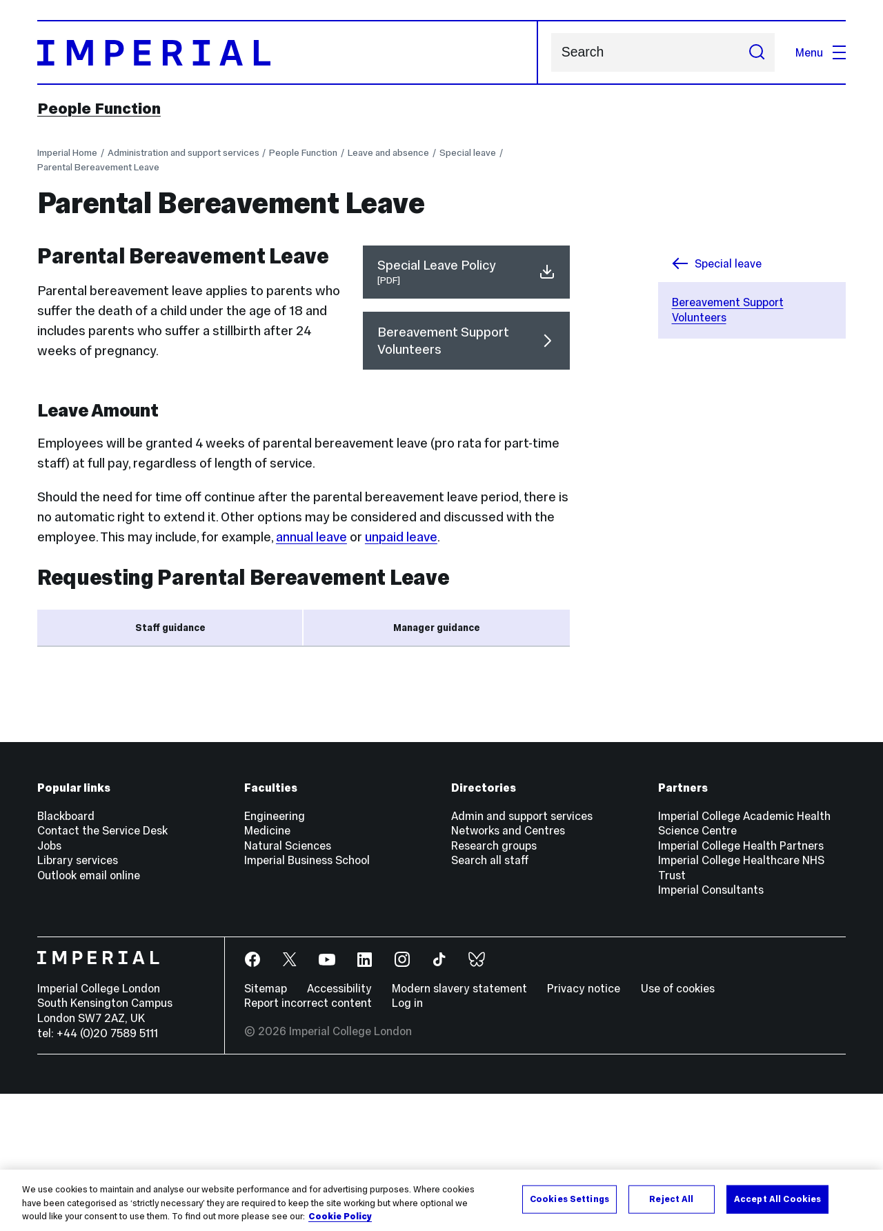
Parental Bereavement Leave (98, 167)
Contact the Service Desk (102, 968)
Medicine (267, 968)
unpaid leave (401, 537)
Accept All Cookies (777, 1198)
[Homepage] (287, 52)
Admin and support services (522, 953)
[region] (441, 1200)
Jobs (49, 983)
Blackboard (66, 953)
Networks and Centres (508, 968)
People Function (99, 108)
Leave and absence (388, 153)
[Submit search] (756, 52)
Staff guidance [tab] (170, 628)
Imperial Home (67, 153)
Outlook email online (88, 1012)
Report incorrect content (308, 1141)
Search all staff (490, 998)
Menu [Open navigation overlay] (820, 52)
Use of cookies (678, 1125)
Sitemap (265, 1125)
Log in (407, 1141)
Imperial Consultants (711, 1027)
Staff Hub (272, 757)
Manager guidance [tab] (436, 628)
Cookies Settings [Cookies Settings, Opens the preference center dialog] (569, 1198)
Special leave (467, 153)
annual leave (311, 537)
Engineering (274, 953)
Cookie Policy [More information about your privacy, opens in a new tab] (340, 1216)
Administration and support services (183, 153)
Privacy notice (583, 1125)
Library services (77, 998)
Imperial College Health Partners (741, 983)
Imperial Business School (307, 998)
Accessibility (339, 1125)
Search (550, 52)
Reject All (671, 1198)
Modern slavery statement (459, 1125)
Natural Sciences (287, 983)
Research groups (494, 983)
